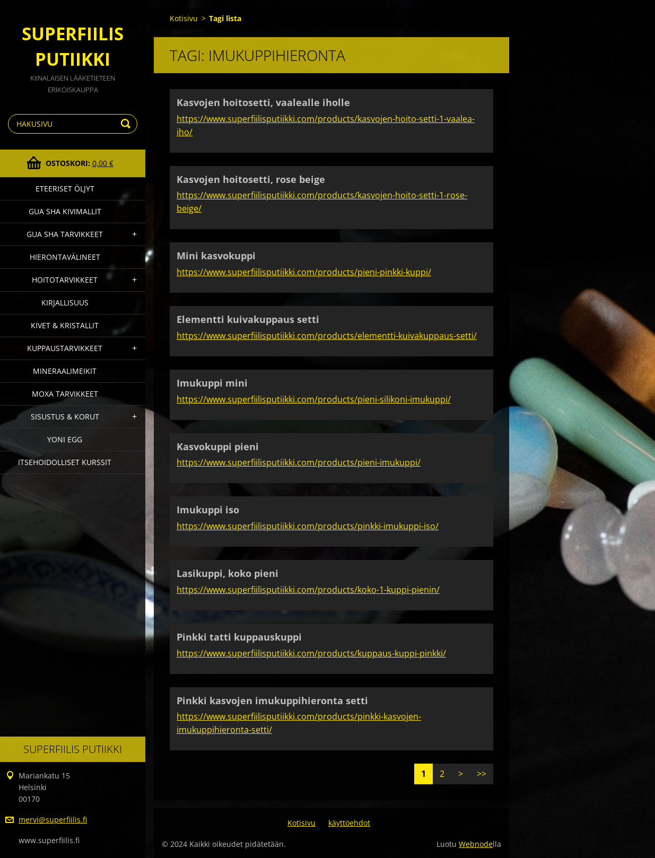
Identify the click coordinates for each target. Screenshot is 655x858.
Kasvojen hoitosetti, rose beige (251, 179)
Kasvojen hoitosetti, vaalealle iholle (263, 102)
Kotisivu (184, 18)
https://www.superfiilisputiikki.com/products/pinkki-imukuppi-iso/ (308, 526)
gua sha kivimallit (65, 211)
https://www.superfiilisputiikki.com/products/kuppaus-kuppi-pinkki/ (311, 653)
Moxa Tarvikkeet (65, 394)
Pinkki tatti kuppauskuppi (239, 637)
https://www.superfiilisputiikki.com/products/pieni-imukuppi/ (299, 462)
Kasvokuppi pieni (218, 446)
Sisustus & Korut (65, 417)
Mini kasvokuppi (216, 255)
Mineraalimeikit (65, 371)
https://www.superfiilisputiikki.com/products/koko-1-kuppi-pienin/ (308, 590)
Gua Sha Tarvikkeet (65, 234)
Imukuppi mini (212, 383)
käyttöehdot (349, 823)
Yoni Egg (64, 439)
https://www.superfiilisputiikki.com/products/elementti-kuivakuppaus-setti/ (327, 336)
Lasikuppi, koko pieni (227, 573)
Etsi (127, 123)
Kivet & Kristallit (65, 325)
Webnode (476, 844)
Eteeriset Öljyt (65, 188)
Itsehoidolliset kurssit (64, 462)
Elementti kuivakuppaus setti (248, 319)
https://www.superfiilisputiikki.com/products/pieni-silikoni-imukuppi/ (314, 399)
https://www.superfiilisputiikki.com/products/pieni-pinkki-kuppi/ (304, 272)
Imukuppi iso (208, 509)
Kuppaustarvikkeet (64, 348)
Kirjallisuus (65, 302)
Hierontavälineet (65, 257)
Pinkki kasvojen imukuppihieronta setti (272, 700)
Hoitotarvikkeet (65, 280)
